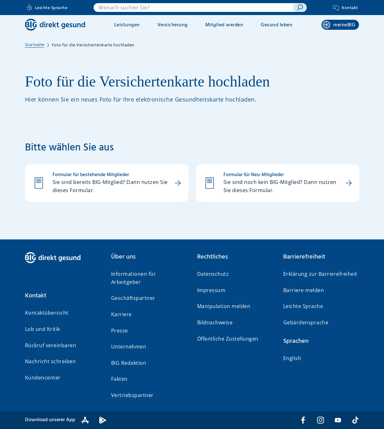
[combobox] (193, 7)
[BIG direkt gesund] (55, 24)
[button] (63, 296)
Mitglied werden (224, 25)
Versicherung (172, 25)
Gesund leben (276, 25)
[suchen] (300, 7)
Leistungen (127, 25)
